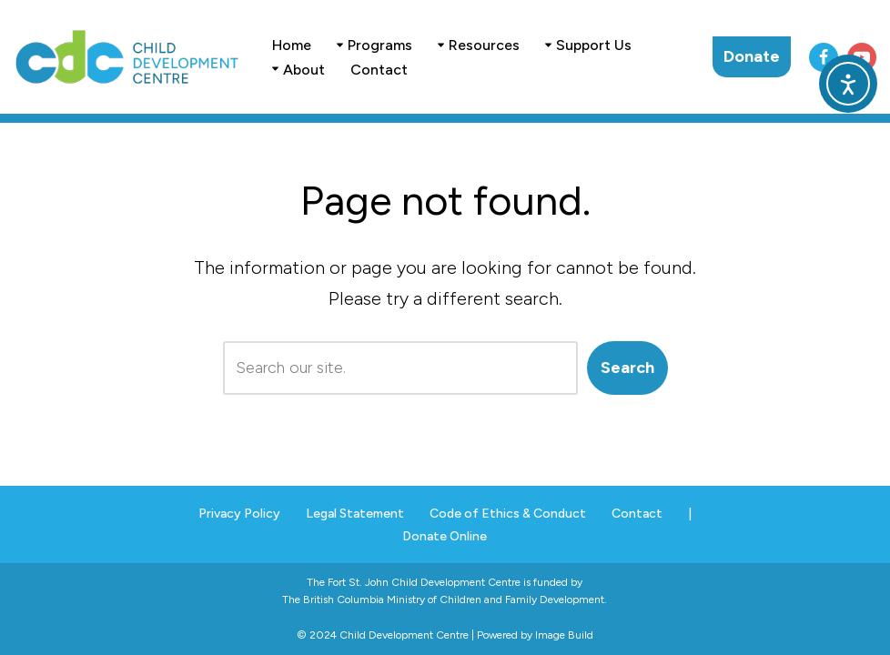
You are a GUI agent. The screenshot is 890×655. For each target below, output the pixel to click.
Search (627, 368)
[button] (340, 45)
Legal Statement (355, 513)
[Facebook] (823, 57)
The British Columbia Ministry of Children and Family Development (443, 599)
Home (291, 45)
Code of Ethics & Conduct (508, 513)
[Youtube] (861, 57)
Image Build (564, 635)
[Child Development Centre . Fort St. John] (127, 57)
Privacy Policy (239, 513)
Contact (379, 69)
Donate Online (444, 536)
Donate (751, 56)
